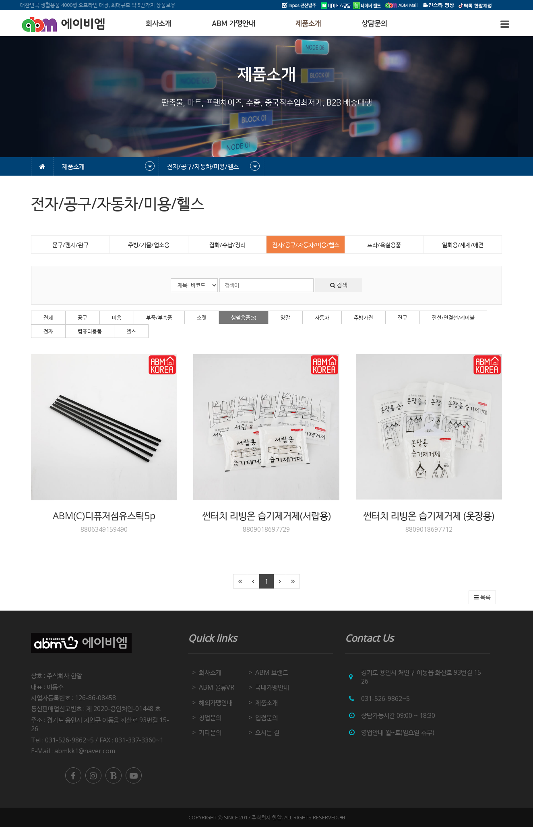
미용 (117, 317)
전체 (48, 317)
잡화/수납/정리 (227, 244)
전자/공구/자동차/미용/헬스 (305, 244)
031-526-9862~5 (385, 698)
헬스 (131, 331)
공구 (82, 317)
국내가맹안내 (272, 687)
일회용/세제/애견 (462, 244)
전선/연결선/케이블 (453, 317)
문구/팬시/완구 (70, 244)
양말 (285, 317)
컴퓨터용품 (90, 331)
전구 (402, 317)
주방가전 (363, 317)
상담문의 (374, 24)
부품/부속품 (159, 317)
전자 (48, 331)
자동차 (322, 317)
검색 (338, 285)
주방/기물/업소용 (148, 244)
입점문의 (266, 717)
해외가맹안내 (216, 702)
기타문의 (210, 732)
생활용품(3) (243, 317)
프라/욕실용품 (384, 244)
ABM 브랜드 (271, 672)
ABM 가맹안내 (233, 24)
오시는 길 (267, 732)
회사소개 (158, 24)
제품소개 (308, 24)
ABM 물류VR (216, 687)
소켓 (202, 317)
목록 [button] (482, 597)
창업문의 (210, 717)
